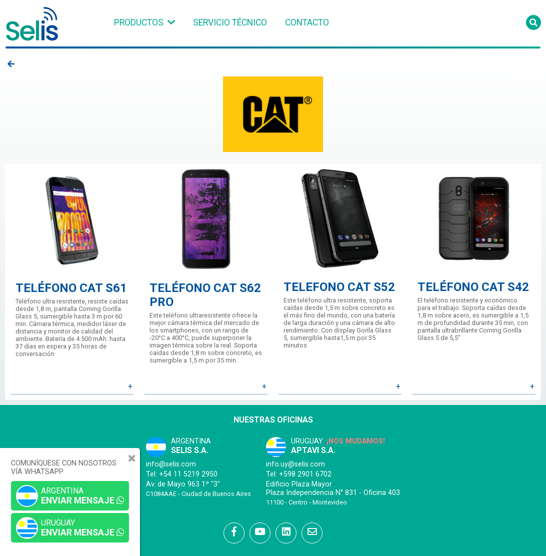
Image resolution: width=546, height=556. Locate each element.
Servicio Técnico (230, 23)
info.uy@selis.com (295, 464)
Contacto (307, 23)
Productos (139, 23)
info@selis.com (171, 464)
